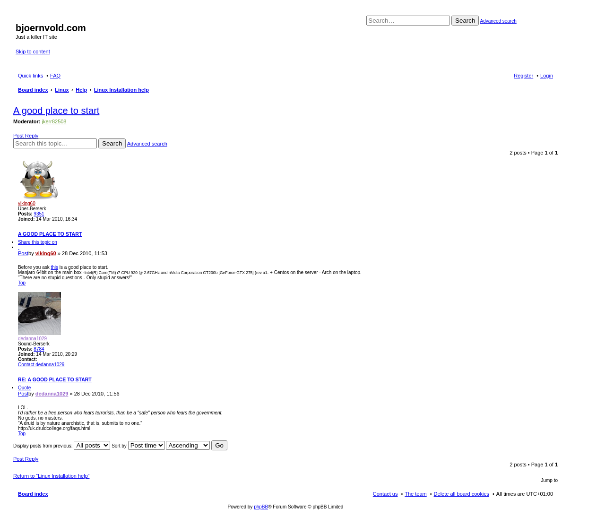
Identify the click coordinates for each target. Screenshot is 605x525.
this (54, 267)
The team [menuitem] (415, 494)
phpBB (261, 506)
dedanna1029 (32, 338)
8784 (39, 349)
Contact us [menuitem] (385, 494)
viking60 (26, 203)
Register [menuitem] (523, 75)
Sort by (138, 445)
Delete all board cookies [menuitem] (461, 494)
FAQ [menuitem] (55, 75)
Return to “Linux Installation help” (51, 476)
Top (22, 282)
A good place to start (56, 110)
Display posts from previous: (61, 445)
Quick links (30, 75)
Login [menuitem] (546, 75)
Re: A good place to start (55, 379)
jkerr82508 (54, 121)
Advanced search (498, 21)
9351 (39, 213)
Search (465, 20)
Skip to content (33, 51)
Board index (33, 494)
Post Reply (25, 135)
